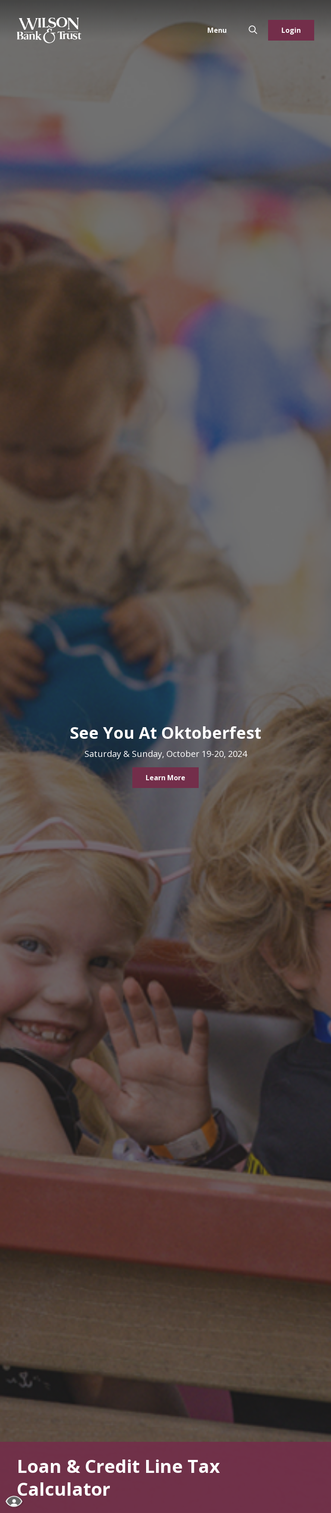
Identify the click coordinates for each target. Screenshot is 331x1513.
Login (291, 30)
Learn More (165, 777)
